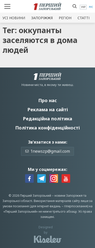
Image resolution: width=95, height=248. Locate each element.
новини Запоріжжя (68, 195)
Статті (83, 17)
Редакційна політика (47, 119)
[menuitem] (83, 7)
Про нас (47, 100)
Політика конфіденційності (47, 128)
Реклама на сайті (47, 109)
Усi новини (14, 17)
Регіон (65, 17)
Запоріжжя (42, 17)
